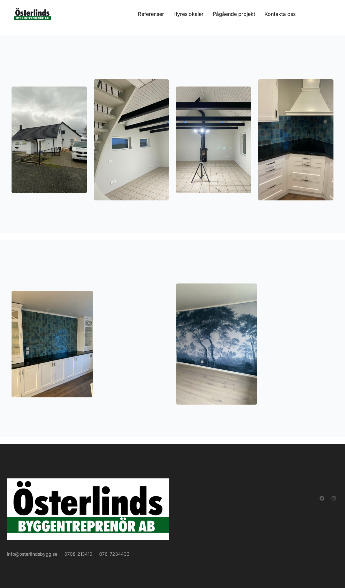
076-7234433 (114, 554)
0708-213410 (78, 554)
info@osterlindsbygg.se (32, 554)
